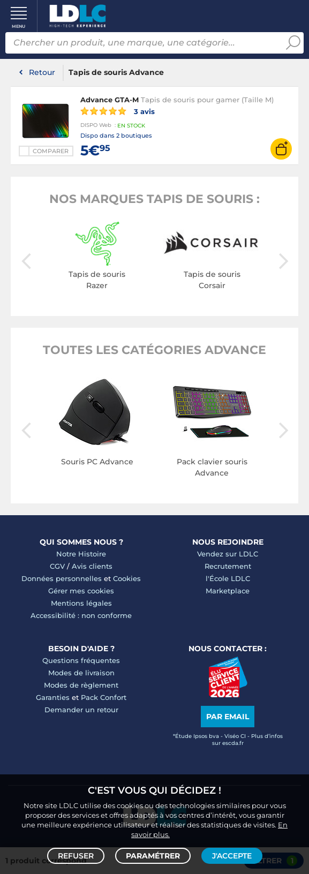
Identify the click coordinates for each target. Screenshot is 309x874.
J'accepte (232, 856)
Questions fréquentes (81, 660)
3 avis (117, 111)
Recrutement (228, 566)
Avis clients (92, 566)
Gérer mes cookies (81, 590)
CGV (57, 566)
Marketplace (228, 590)
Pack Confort (103, 697)
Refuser (76, 856)
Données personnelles (61, 578)
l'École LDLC (228, 578)
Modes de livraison (81, 672)
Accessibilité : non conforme (81, 615)
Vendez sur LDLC (227, 553)
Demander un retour (81, 709)
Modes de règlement (81, 685)
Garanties (53, 697)
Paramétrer (153, 856)
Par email (227, 716)
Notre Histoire (81, 553)
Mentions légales (81, 603)
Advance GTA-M (109, 99)
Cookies (127, 578)
